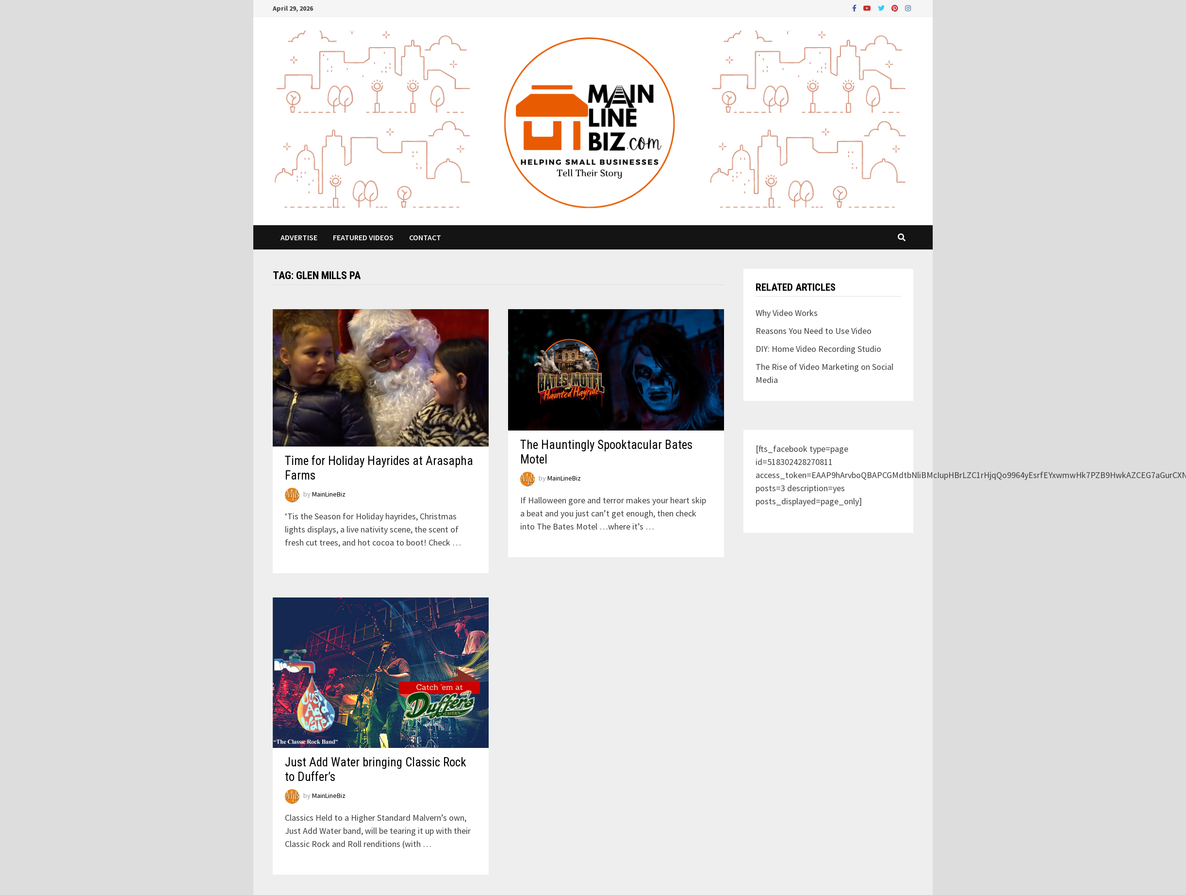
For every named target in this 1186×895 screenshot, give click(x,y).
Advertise (298, 237)
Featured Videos (363, 237)
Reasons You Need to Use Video (814, 330)
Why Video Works (787, 312)
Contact (425, 237)
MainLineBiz (329, 494)
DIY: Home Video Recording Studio (818, 348)
